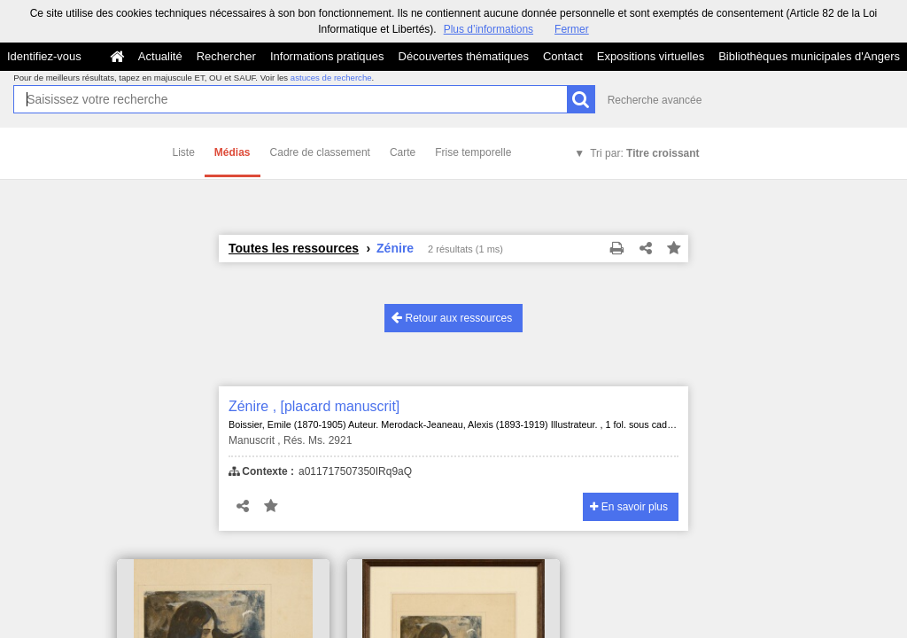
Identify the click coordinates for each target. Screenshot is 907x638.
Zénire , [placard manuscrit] (314, 406)
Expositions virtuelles (650, 56)
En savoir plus (629, 507)
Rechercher (226, 56)
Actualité (160, 56)
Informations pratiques (327, 56)
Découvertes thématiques (464, 56)
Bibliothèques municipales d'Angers (809, 56)
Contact (563, 56)
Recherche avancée (655, 100)
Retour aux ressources (451, 317)
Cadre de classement (320, 152)
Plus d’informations (488, 29)
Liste (184, 152)
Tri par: (644, 153)
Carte (402, 152)
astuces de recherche (331, 77)
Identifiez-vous (44, 56)
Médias (232, 152)
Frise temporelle (473, 152)
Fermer (571, 29)
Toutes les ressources (294, 248)
